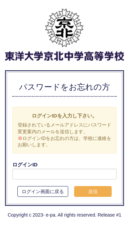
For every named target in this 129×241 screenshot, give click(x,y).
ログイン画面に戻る (43, 191)
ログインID (24, 164)
